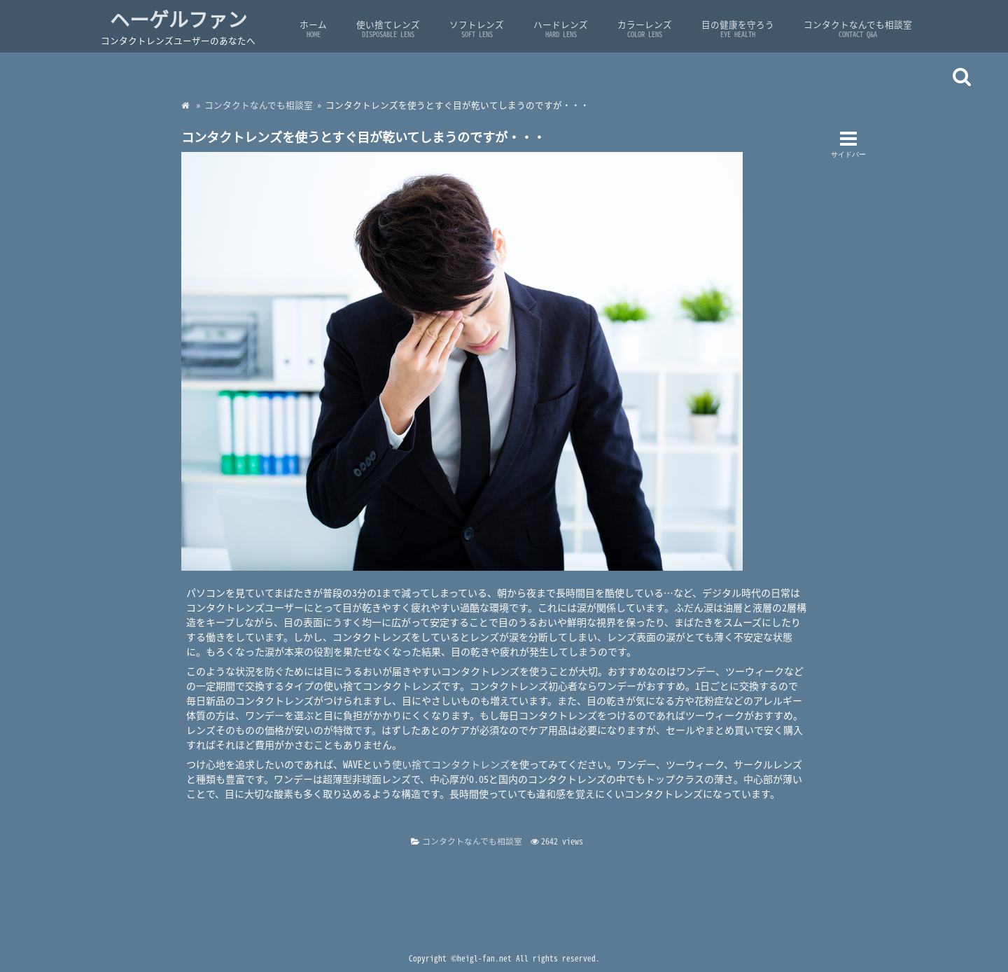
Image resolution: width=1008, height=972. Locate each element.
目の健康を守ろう (737, 28)
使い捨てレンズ (388, 28)
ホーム (313, 28)
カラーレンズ (644, 28)
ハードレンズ (560, 28)
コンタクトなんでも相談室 (858, 28)
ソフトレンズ (476, 28)
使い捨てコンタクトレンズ (451, 764)
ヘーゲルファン (178, 19)
